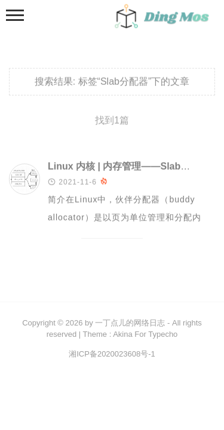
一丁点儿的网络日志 (130, 322)
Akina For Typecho (145, 334)
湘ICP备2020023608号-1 (112, 353)
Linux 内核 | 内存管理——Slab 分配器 (130, 167)
